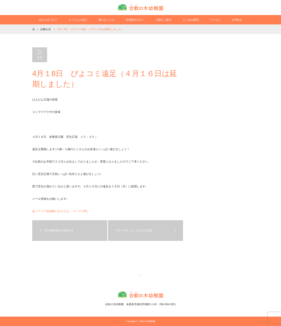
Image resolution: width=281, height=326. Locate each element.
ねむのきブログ (48, 19)
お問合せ (237, 19)
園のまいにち (106, 19)
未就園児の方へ (135, 19)
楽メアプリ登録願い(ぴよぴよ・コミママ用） (61, 211)
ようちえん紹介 (78, 19)
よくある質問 (190, 19)
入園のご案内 (163, 19)
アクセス (215, 19)
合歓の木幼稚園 (147, 321)
